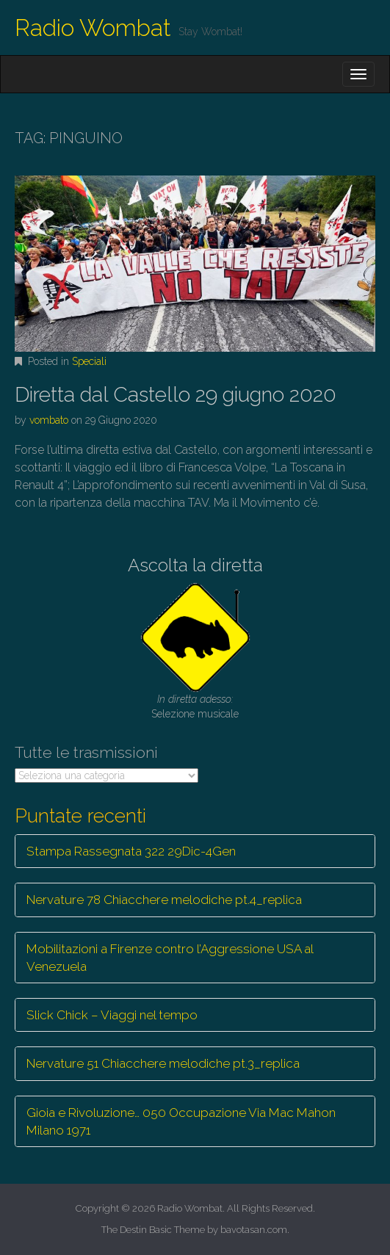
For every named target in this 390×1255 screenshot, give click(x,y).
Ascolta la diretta (195, 565)
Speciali (89, 361)
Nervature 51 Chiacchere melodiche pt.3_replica (163, 1063)
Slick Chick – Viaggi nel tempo (112, 1015)
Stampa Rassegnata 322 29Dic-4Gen (131, 851)
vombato (48, 420)
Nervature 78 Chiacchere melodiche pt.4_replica (164, 899)
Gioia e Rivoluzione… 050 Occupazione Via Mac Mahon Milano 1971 (181, 1121)
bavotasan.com (253, 1229)
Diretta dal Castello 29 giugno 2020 (175, 395)
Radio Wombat (93, 27)
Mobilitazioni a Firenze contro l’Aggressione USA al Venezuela (170, 957)
